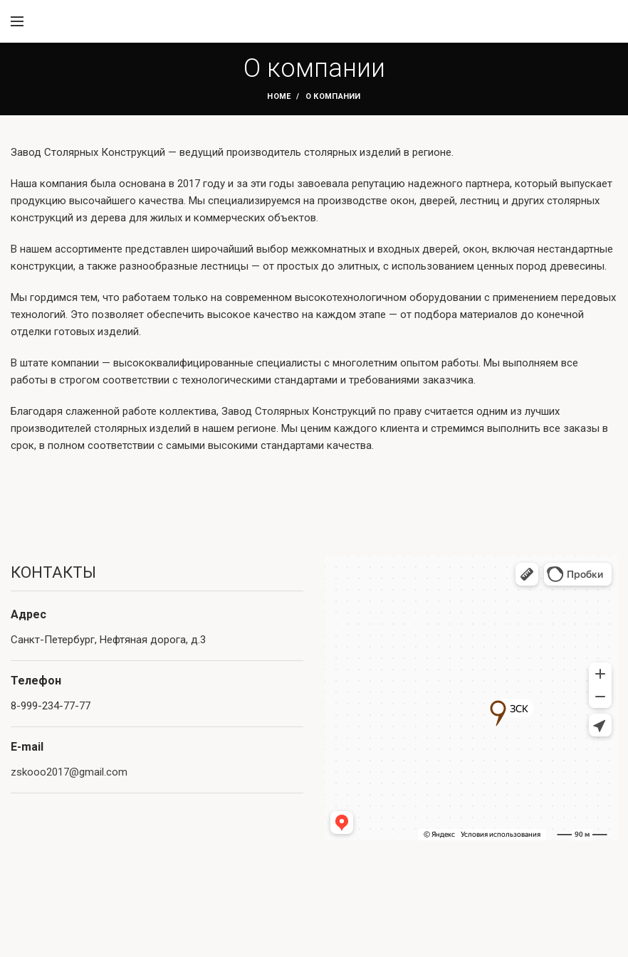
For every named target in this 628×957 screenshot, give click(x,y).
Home (279, 96)
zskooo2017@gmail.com (69, 772)
